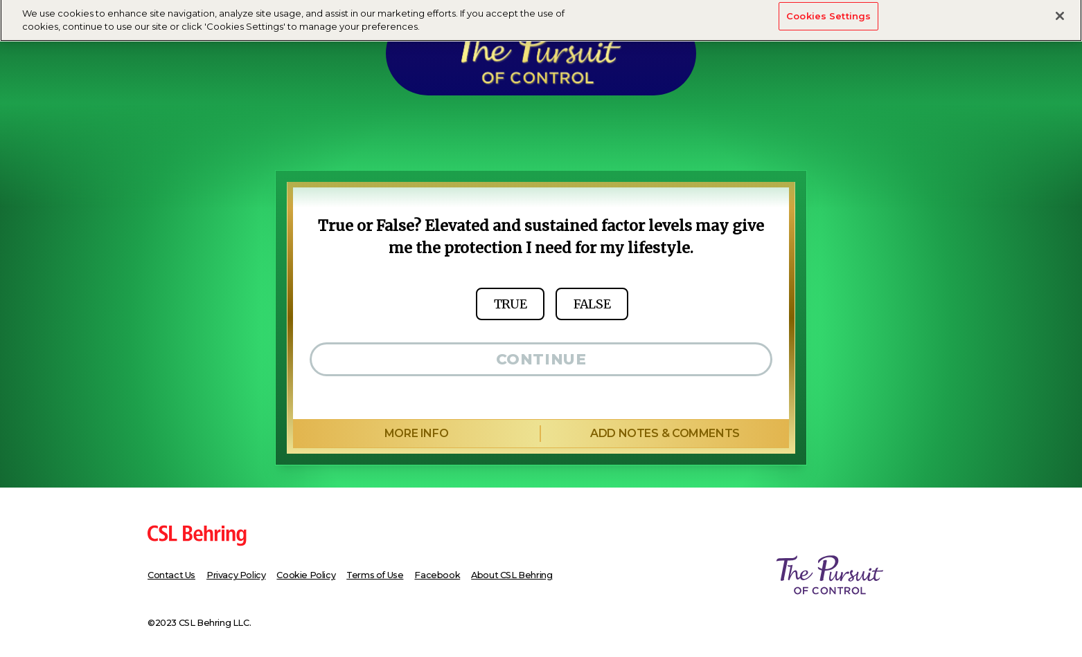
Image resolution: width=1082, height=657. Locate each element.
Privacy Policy (235, 575)
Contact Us (171, 575)
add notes (664, 433)
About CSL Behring (511, 575)
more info (416, 433)
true (510, 304)
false (592, 304)
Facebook (437, 575)
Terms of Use (374, 575)
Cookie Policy (305, 575)
